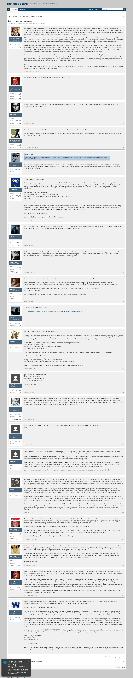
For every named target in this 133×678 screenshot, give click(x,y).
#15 (123, 473)
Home (118, 667)
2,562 (20, 416)
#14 (123, 444)
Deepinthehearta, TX (16, 419)
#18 (123, 565)
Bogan (12, 489)
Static (12, 236)
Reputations (29, 12)
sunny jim (13, 436)
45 (20, 392)
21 (20, 619)
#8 (123, 272)
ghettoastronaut (15, 140)
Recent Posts (21, 12)
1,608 (20, 171)
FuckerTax (13, 612)
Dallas (19, 350)
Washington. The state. (15, 539)
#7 (123, 245)
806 (20, 563)
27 (20, 589)
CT (20, 47)
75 (20, 122)
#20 (123, 652)
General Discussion (20, 23)
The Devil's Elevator (16, 272)
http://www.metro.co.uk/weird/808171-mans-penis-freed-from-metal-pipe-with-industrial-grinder (54, 311)
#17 (123, 539)
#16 (123, 512)
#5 (123, 173)
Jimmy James (13, 529)
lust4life (12, 409)
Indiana (19, 621)
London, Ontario (17, 200)
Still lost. (19, 123)
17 (20, 244)
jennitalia (13, 556)
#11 (123, 368)
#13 (123, 419)
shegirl (12, 88)
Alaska (19, 245)
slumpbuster (58, 335)
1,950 (20, 46)
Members (22, 9)
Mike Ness (13, 461)
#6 (123, 220)
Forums (14, 9)
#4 (123, 147)
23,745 (19, 196)
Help (122, 667)
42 (20, 443)
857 (20, 325)
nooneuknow (14, 582)
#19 (123, 595)
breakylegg (13, 262)
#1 (123, 71)
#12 (123, 392)
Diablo (12, 164)
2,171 (20, 536)
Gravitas (12, 289)
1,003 (20, 468)
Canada (19, 565)
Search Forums (12, 12)
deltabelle (13, 114)
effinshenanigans (34, 23)
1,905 (20, 296)
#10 (123, 325)
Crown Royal (13, 189)
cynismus (12, 341)
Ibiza (20, 445)
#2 (123, 98)
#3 (123, 123)
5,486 (20, 96)
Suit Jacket (13, 385)
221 (20, 269)
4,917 (20, 147)
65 (20, 497)
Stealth (12, 318)
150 (20, 349)
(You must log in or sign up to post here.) (115, 657)
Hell (20, 98)
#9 (123, 301)
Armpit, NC (18, 173)
